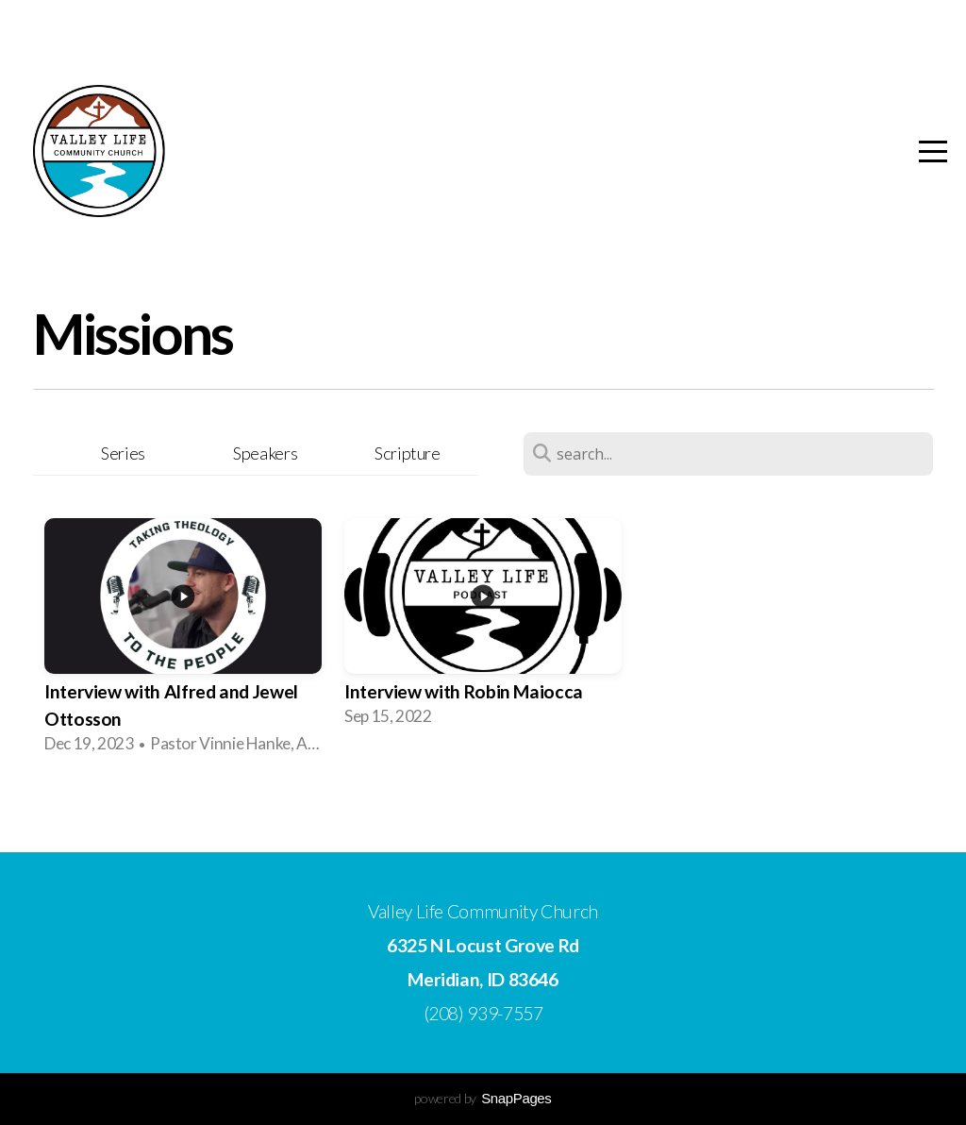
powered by (482, 1098)
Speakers (265, 453)
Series (123, 453)
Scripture (408, 453)
